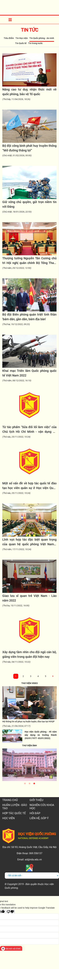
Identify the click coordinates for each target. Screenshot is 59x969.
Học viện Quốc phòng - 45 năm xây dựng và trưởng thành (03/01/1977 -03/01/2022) (41, 734)
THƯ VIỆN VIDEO (29, 683)
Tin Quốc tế (20, 43)
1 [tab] (24, 784)
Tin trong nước (35, 43)
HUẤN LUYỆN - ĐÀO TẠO (14, 806)
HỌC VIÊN (8, 818)
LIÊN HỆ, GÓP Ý (39, 818)
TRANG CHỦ (10, 800)
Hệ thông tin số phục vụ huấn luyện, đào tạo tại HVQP (28, 721)
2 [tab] (29, 784)
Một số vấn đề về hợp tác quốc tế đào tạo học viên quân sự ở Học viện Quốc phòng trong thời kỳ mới (29, 487)
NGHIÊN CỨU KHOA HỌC (42, 806)
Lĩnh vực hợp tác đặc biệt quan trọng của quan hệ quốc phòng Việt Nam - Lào (29, 544)
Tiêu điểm (9, 38)
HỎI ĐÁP (35, 813)
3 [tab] (34, 784)
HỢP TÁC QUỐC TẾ (14, 813)
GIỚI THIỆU (36, 800)
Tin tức (29, 30)
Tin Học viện (21, 38)
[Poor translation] (10, 911)
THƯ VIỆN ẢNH (29, 745)
